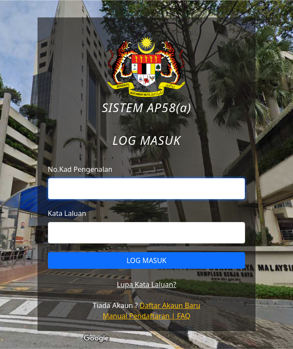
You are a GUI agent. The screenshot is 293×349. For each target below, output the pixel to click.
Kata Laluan (67, 213)
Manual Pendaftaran (136, 316)
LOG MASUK (146, 260)
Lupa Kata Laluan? (146, 284)
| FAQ (180, 316)
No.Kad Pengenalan (80, 169)
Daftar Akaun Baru (170, 305)
